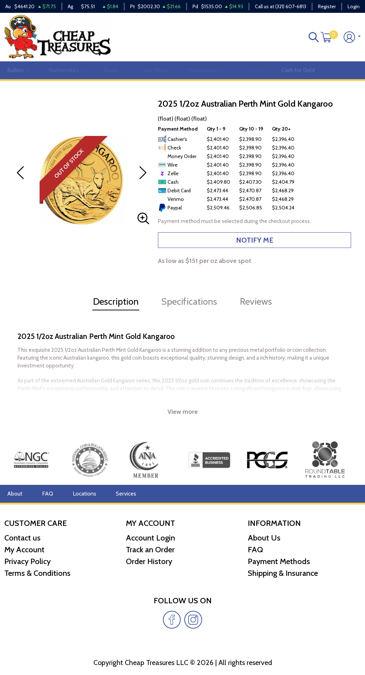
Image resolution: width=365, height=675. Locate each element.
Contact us (22, 538)
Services (126, 493)
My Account (24, 549)
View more (183, 412)
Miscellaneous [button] (207, 70)
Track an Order (150, 549)
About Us (264, 538)
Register (327, 6)
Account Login (150, 538)
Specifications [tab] (189, 301)
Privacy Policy (27, 561)
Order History (149, 561)
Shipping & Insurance (283, 573)
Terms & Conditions (37, 573)
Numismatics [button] (66, 70)
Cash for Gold (298, 70)
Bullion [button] (18, 70)
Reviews (256, 70)
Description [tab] (116, 301)
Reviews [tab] (256, 301)
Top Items (155, 70)
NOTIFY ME (254, 240)
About (14, 493)
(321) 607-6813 (290, 6)
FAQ (47, 493)
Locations (84, 493)
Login (354, 6)
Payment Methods (279, 561)
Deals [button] (113, 70)
